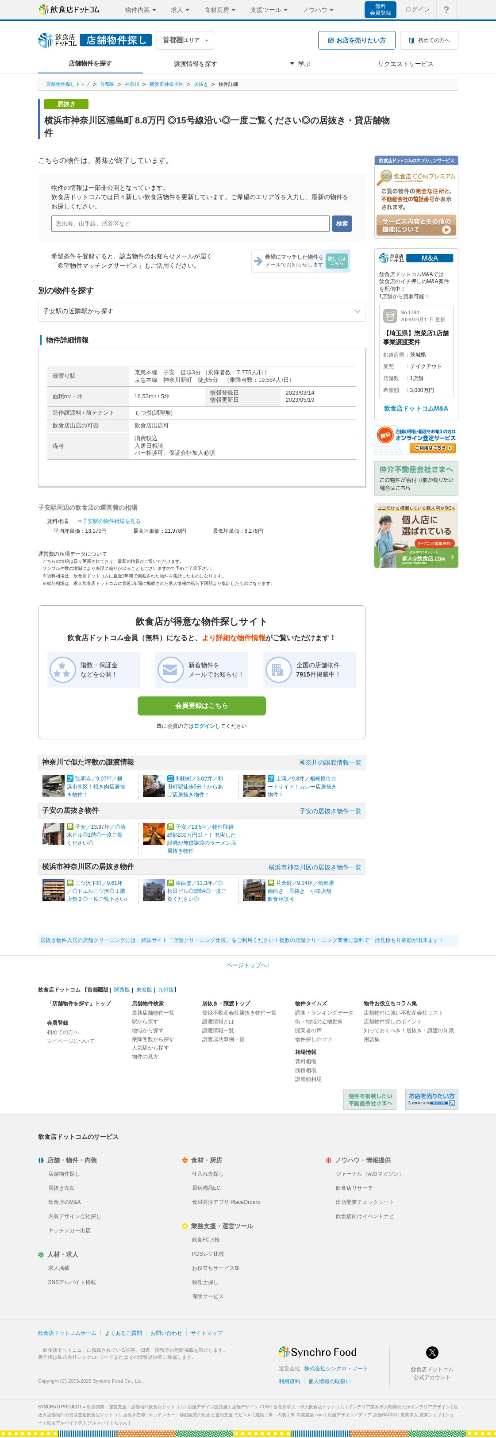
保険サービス (208, 1296)
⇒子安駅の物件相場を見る (109, 521)
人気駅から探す (150, 1048)
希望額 (391, 390)
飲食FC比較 (206, 1240)
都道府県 (393, 355)
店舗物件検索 (148, 1003)
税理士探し (205, 1282)
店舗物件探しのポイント (393, 1022)
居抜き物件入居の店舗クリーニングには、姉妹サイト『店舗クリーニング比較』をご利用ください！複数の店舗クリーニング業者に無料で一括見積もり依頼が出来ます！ (242, 940)
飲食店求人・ (308, 1406)
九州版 (166, 990)
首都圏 (107, 84)
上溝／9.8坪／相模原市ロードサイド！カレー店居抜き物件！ (302, 787)
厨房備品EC (206, 1188)
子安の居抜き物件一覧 (330, 811)
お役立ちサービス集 (216, 1268)
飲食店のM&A (64, 1202)
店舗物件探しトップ (68, 84)
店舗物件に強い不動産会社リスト (403, 1013)
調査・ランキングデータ (324, 1013)
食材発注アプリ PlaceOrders (226, 1202)
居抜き (201, 84)
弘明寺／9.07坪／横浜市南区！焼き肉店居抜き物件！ (96, 787)
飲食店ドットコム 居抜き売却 (431, 1099)
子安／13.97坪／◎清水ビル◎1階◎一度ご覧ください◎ (96, 835)
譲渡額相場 (308, 1079)
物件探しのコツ (313, 1039)
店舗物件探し (64, 1174)
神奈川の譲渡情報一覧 (330, 762)
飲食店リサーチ (354, 1188)
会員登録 (57, 1023)
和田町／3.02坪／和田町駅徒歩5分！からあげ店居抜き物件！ (195, 787)
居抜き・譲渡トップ (226, 1003)
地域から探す (148, 1030)
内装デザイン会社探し (74, 1216)
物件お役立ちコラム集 (390, 1003)
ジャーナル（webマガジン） (370, 1174)
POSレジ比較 (208, 1254)
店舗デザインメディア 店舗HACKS (362, 1414)
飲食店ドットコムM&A (416, 408)
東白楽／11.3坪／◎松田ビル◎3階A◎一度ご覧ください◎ (197, 891)
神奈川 (132, 84)
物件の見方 (145, 1057)
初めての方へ (63, 1032)
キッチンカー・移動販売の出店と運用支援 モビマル (200, 1414)
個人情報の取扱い (329, 1381)
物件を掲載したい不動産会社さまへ (369, 1099)
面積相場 (305, 1070)
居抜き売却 (61, 1188)
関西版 (122, 990)
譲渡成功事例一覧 (223, 1039)
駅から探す (145, 1022)
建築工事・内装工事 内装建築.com (289, 1414)
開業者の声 (308, 1030)
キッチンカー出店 (69, 1230)
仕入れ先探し (208, 1174)
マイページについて (71, 1041)
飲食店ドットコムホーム (67, 1333)
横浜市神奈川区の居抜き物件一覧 (315, 867)
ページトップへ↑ (248, 965)
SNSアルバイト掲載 (72, 1282)
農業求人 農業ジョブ (421, 1414)
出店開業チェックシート (365, 1202)
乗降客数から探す (153, 1039)
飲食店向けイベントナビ (365, 1216)
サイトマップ (207, 1333)
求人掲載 (58, 1268)
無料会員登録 (380, 9)
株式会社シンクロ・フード (336, 1368)
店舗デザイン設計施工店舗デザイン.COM (229, 1406)
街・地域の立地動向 (319, 1022)
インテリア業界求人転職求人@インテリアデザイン (399, 1406)
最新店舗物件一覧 (153, 1013)
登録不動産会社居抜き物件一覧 (239, 1013)
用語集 (372, 1039)
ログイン (204, 726)
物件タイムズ (311, 1003)
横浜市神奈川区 (167, 84)
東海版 (144, 990)
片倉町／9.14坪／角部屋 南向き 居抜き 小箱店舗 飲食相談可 (303, 891)
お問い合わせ (166, 1333)
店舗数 (391, 378)
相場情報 (305, 1052)
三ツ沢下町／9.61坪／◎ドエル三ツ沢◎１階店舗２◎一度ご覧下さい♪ (97, 891)
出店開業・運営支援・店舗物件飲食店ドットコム (135, 1406)
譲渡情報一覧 (218, 1030)
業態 (388, 366)
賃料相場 (305, 1061)
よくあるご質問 (123, 1333)
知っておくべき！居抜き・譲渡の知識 (409, 1030)
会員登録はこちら (201, 705)
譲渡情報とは (218, 1022)
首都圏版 (97, 990)
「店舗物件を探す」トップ (79, 1003)
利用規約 (289, 1381)
